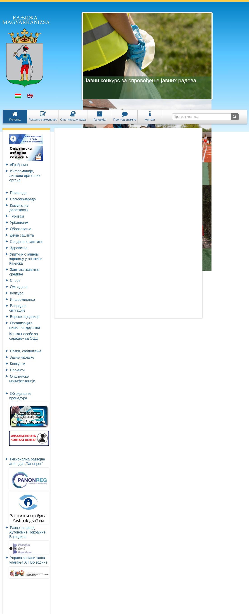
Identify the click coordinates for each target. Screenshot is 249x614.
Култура (16, 293)
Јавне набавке (22, 357)
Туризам (17, 216)
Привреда (18, 193)
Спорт (15, 280)
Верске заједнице (24, 317)
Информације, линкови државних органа (24, 175)
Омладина (19, 287)
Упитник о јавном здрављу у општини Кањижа (25, 258)
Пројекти (17, 370)
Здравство (19, 248)
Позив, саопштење (25, 351)
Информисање (22, 299)
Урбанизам (19, 223)
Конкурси (17, 364)
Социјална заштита (26, 242)
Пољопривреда (23, 199)
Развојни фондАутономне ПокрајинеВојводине (27, 532)
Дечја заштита (22, 235)
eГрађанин (19, 165)
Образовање (20, 229)
